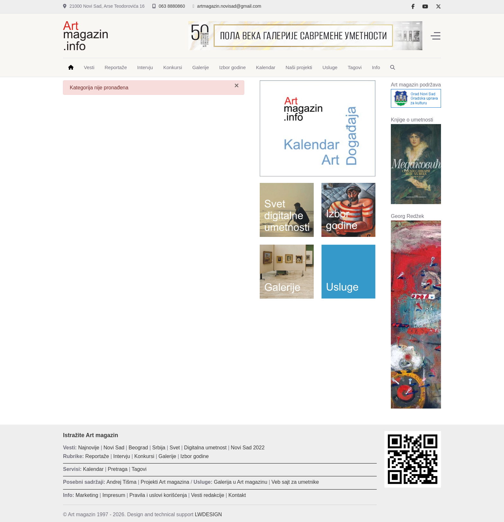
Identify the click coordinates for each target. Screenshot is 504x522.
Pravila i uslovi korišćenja (158, 495)
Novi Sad (114, 447)
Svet (174, 447)
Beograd (138, 447)
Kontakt (237, 495)
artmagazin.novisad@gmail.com (229, 6)
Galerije (167, 456)
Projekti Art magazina (165, 482)
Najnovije (88, 447)
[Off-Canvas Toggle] (435, 35)
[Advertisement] (317, 350)
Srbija (159, 447)
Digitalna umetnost (205, 447)
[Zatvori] (236, 85)
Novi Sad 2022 (248, 447)
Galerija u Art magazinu (240, 482)
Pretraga (117, 469)
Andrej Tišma (121, 482)
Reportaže (97, 456)
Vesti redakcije (207, 495)
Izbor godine (194, 456)
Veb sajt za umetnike (295, 482)
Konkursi (144, 456)
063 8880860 (172, 6)
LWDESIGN (208, 514)
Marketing (87, 495)
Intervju (121, 456)
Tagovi (139, 469)
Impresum (113, 495)
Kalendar (93, 469)
